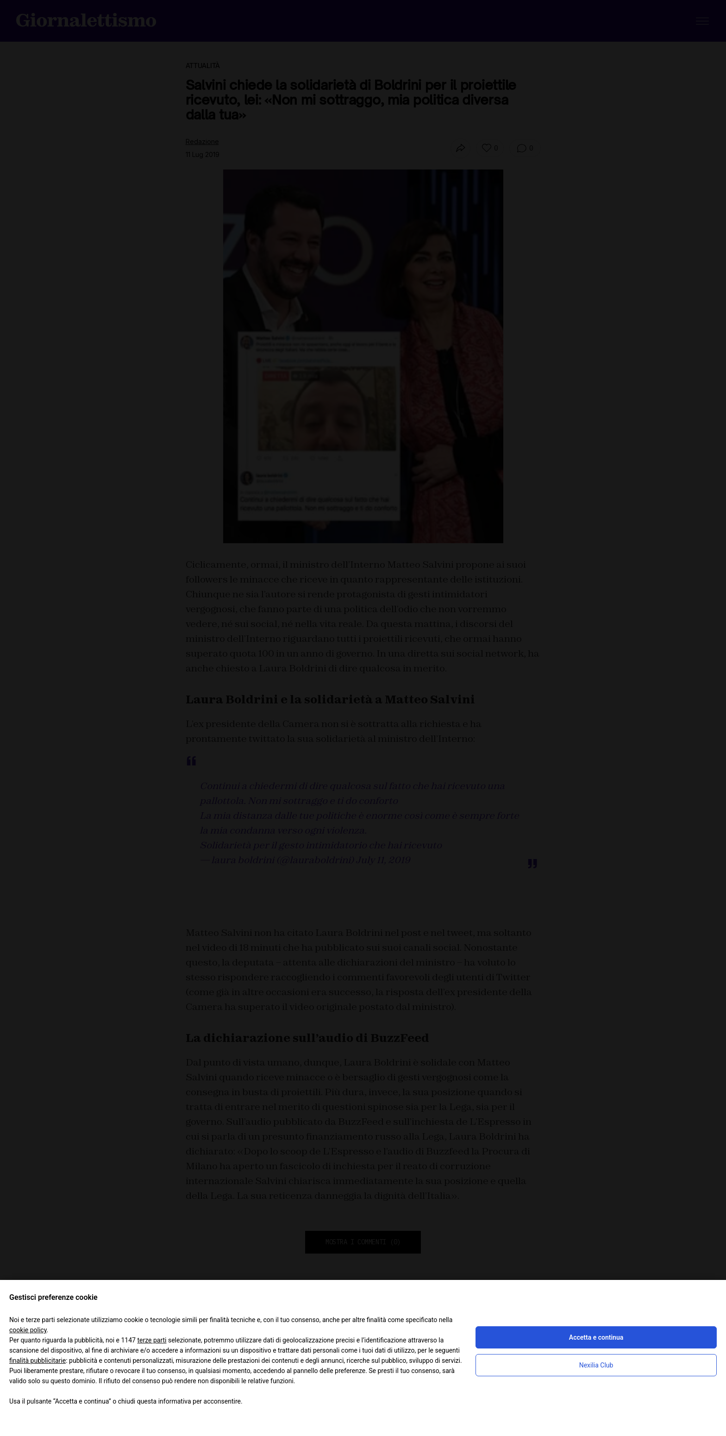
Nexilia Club (596, 1365)
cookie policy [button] (28, 1330)
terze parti (151, 1340)
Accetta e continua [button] (596, 1337)
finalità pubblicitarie (37, 1360)
